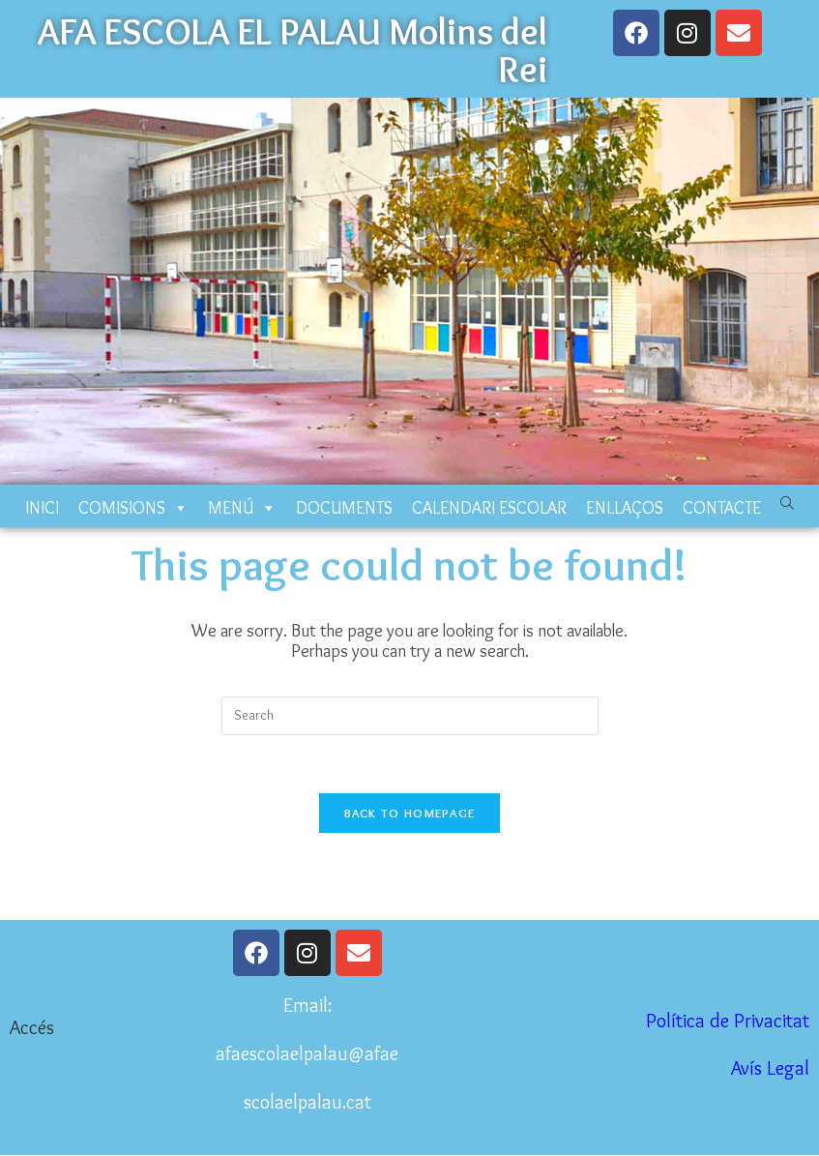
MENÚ (242, 508)
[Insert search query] (410, 716)
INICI (42, 508)
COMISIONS (133, 508)
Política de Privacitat (727, 1020)
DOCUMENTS (344, 508)
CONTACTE (722, 508)
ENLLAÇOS (624, 508)
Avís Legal (770, 1068)
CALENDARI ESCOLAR (489, 508)
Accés (32, 1027)
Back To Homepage (410, 812)
